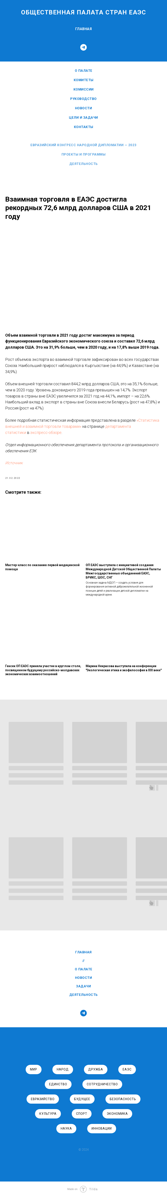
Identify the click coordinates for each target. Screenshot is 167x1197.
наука (66, 1128)
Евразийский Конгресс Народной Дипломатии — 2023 (83, 145)
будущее (82, 1099)
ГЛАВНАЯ (83, 29)
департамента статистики (55, 432)
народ (63, 1069)
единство (58, 1084)
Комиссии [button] (83, 89)
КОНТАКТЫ (83, 127)
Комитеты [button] (84, 80)
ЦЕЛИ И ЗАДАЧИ (83, 118)
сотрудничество (102, 1084)
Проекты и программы (84, 154)
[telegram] (83, 47)
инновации (102, 1128)
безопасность (123, 1099)
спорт (81, 1114)
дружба (95, 1069)
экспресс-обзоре (99, 432)
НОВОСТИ (83, 108)
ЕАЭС (127, 1069)
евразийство (43, 1099)
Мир (33, 1069)
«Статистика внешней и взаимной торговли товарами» (79, 426)
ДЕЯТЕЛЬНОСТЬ (83, 995)
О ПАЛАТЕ (83, 71)
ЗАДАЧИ (83, 986)
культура (48, 1114)
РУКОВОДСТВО (83, 99)
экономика (117, 1114)
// (83, 961)
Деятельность (83, 164)
